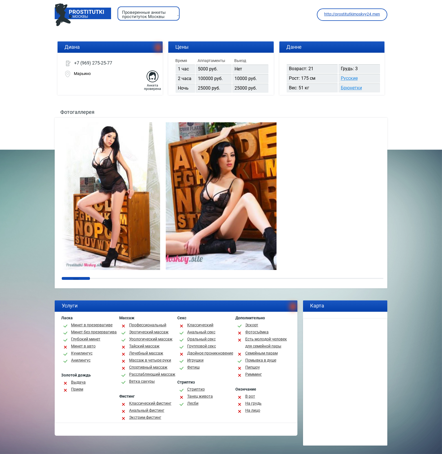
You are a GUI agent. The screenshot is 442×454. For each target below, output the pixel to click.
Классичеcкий (200, 325)
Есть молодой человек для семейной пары (266, 342)
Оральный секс (201, 339)
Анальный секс (201, 332)
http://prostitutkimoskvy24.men (352, 14)
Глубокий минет (85, 339)
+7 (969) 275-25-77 (93, 63)
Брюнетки (351, 87)
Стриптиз (196, 389)
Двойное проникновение (210, 353)
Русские (349, 78)
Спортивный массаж (148, 367)
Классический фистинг (150, 403)
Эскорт (251, 325)
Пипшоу (252, 367)
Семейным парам (261, 353)
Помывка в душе (260, 360)
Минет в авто (83, 346)
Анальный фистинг (146, 410)
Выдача (78, 382)
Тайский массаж (144, 346)
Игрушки (195, 360)
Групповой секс (201, 346)
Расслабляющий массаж (152, 374)
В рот (250, 396)
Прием (77, 389)
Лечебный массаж (146, 353)
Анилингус (80, 360)
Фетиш (193, 367)
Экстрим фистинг (145, 417)
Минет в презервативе (91, 325)
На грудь (253, 403)
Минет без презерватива (94, 332)
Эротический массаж (149, 332)
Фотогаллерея (77, 112)
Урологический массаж (151, 339)
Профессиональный (147, 325)
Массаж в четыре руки (150, 360)
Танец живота (200, 396)
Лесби (192, 403)
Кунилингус (81, 353)
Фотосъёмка (257, 332)
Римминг (253, 374)
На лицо (252, 410)
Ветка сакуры (142, 381)
